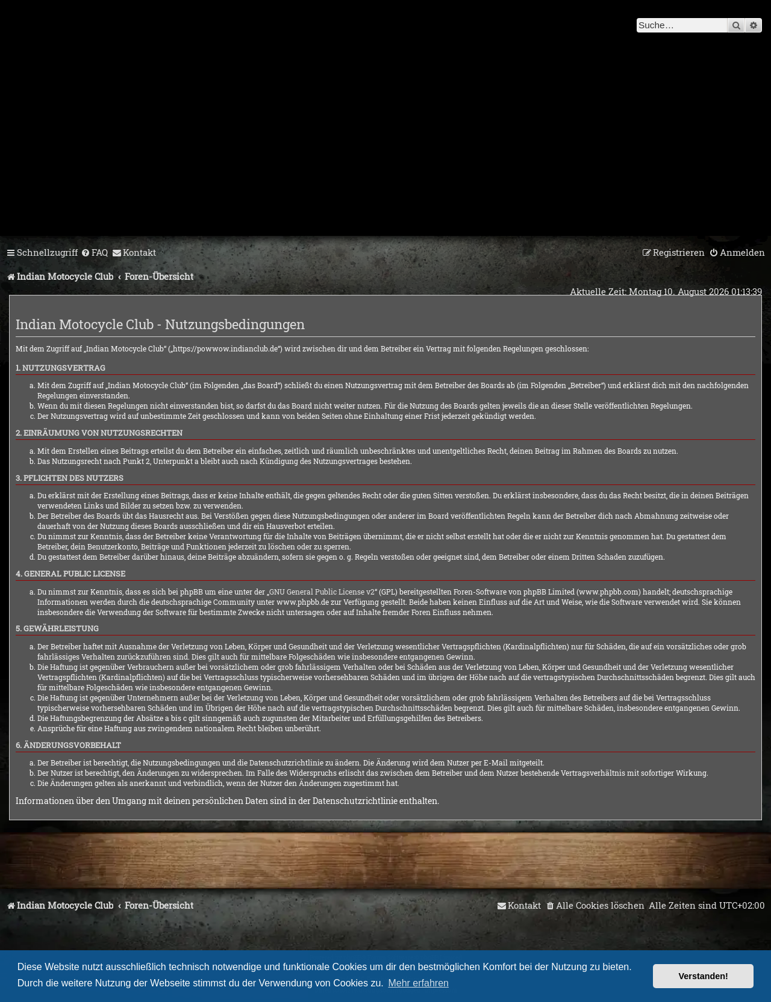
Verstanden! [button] (703, 976)
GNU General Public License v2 (322, 591)
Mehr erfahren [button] (418, 983)
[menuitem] (94, 253)
